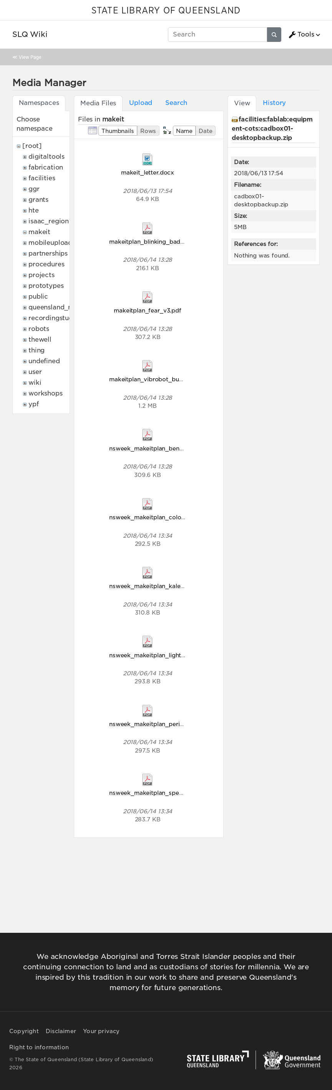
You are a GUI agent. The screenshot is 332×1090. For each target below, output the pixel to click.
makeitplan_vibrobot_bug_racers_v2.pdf (167, 379)
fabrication (45, 167)
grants (38, 199)
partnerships (48, 253)
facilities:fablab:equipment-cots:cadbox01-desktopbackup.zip (272, 128)
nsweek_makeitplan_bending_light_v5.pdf (169, 448)
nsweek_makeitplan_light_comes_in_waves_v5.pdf (182, 655)
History (274, 102)
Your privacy (101, 1031)
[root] (32, 146)
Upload (140, 102)
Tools (301, 34)
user (35, 372)
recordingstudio (53, 318)
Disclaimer (61, 1031)
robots (38, 328)
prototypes (45, 285)
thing (36, 350)
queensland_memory (61, 307)
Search (176, 102)
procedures (46, 264)
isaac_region (48, 221)
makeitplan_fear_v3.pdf (147, 310)
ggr (34, 189)
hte (33, 210)
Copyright (24, 1031)
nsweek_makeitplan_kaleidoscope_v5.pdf (168, 586)
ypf (33, 404)
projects (41, 275)
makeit (39, 232)
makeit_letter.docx (147, 172)
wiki (34, 382)
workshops (45, 393)
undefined (44, 361)
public (38, 296)
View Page (30, 57)
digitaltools (46, 156)
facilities (41, 178)
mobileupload (50, 242)
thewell (39, 339)
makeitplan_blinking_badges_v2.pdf (160, 241)
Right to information (39, 1047)
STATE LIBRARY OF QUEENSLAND (166, 10)
